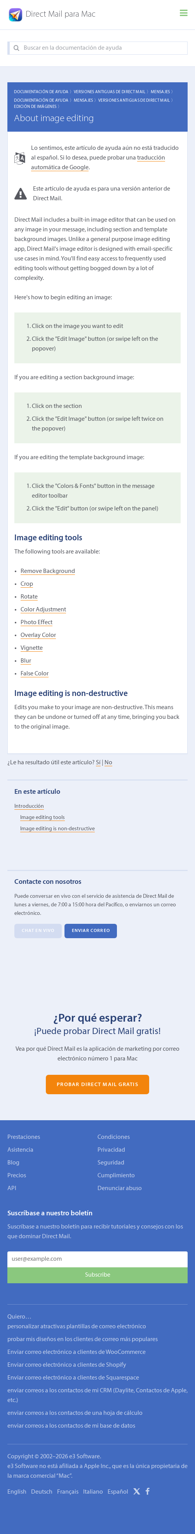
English (16, 1484)
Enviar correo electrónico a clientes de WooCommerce (76, 1344)
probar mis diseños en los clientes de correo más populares (82, 1332)
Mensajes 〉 (163, 92)
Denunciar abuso (120, 1188)
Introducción (29, 806)
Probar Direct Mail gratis (97, 1084)
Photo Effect (36, 623)
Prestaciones (23, 1137)
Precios (16, 1176)
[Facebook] (147, 1485)
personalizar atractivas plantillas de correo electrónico (76, 1319)
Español (118, 1484)
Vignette (32, 648)
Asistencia (20, 1150)
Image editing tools (42, 818)
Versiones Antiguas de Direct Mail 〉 (112, 92)
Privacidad (111, 1150)
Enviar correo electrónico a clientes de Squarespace (73, 1370)
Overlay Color (38, 635)
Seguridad (111, 1163)
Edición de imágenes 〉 (38, 107)
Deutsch (41, 1484)
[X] (137, 1485)
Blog (13, 1163)
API (11, 1188)
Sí (98, 763)
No (108, 763)
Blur (26, 661)
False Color (35, 674)
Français (67, 1484)
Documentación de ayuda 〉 (44, 92)
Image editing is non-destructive (57, 829)
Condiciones (114, 1137)
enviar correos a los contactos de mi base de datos (71, 1418)
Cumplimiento (116, 1176)
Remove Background (48, 571)
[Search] (16, 48)
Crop (27, 584)
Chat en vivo (38, 931)
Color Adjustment (43, 610)
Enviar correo (91, 931)
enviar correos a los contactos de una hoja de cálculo (75, 1405)
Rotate (29, 597)
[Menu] (184, 15)
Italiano (93, 1484)
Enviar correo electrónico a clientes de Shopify (66, 1357)
